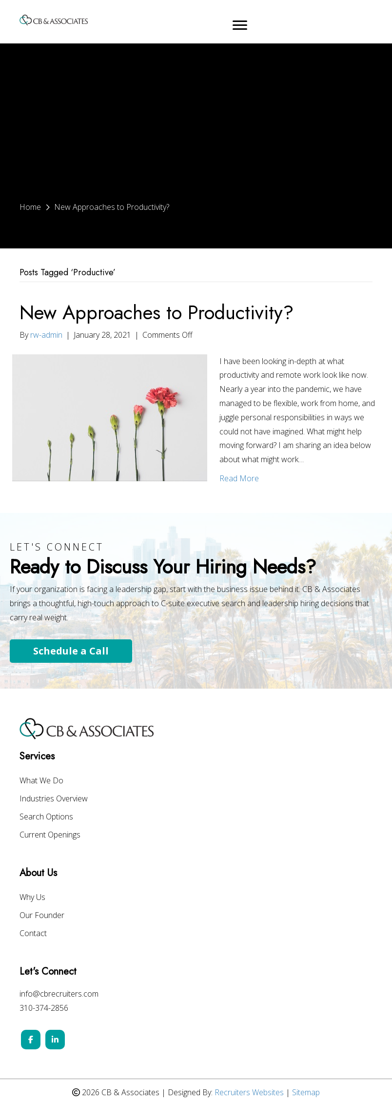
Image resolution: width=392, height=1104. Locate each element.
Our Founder (42, 915)
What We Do (41, 781)
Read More (239, 478)
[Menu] (240, 25)
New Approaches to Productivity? (157, 312)
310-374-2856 (44, 1007)
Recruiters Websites (249, 1092)
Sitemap (306, 1092)
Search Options (46, 817)
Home (30, 207)
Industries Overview (54, 799)
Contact (33, 934)
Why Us (32, 897)
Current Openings (50, 835)
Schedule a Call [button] (71, 650)
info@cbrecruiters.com (59, 993)
